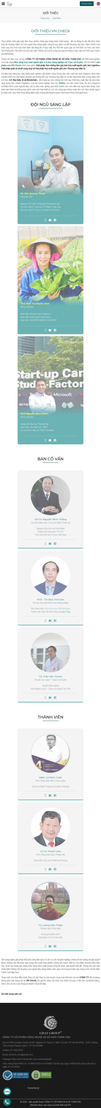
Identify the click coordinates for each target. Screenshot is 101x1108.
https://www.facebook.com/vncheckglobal (31, 1060)
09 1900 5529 (16, 1051)
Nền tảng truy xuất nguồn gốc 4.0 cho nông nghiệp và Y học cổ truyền (48, 62)
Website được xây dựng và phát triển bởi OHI (50, 1105)
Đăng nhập (87, 3)
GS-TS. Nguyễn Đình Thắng (51, 521)
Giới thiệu (57, 18)
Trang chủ (44, 18)
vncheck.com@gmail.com (21, 1056)
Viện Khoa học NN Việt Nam (57, 610)
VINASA (60, 533)
